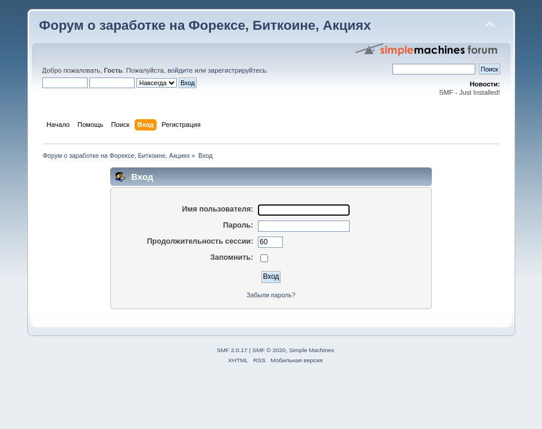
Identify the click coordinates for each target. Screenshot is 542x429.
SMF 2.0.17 (232, 350)
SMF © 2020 (269, 350)
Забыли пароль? (271, 295)
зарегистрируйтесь (237, 70)
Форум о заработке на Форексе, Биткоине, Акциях (205, 25)
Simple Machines (311, 350)
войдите (179, 70)
